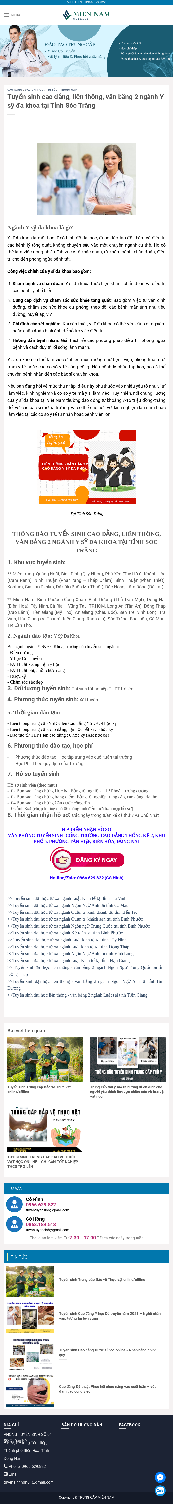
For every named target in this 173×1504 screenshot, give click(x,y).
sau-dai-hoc (34, 89)
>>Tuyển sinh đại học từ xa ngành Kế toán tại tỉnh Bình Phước (65, 933)
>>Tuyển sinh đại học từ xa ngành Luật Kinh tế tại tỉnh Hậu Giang (68, 960)
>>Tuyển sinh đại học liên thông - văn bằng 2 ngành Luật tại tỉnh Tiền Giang (77, 995)
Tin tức (52, 89)
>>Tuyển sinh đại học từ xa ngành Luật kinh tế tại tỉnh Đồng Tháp (68, 946)
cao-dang (15, 89)
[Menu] (12, 15)
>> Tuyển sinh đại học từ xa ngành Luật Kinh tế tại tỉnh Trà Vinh (66, 898)
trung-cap (69, 89)
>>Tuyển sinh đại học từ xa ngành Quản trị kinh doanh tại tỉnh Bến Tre (72, 912)
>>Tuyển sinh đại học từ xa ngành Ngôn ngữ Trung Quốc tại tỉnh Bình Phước (78, 926)
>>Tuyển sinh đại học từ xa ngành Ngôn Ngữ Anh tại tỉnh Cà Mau (67, 905)
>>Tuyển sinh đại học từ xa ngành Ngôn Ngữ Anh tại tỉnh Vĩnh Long (70, 953)
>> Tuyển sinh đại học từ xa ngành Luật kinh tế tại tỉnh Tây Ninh (67, 939)
